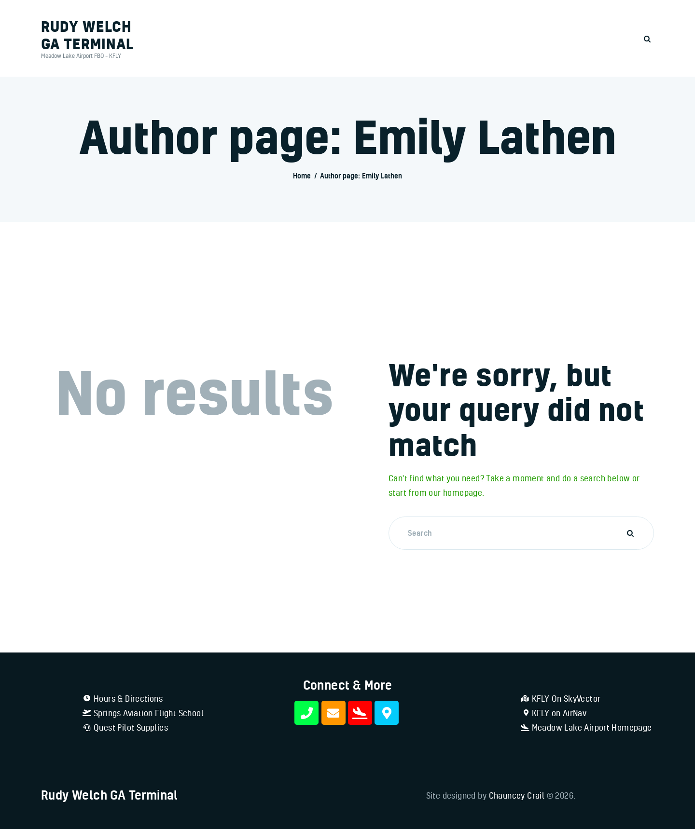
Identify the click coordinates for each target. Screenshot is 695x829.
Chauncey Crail (517, 795)
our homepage (455, 492)
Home (302, 175)
